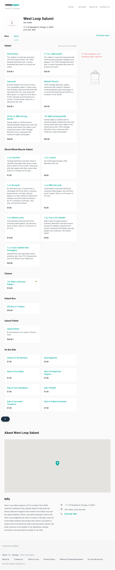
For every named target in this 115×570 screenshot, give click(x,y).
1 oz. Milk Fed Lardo (53, 185)
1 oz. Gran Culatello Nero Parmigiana (18, 248)
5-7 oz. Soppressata (53, 54)
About (16, 36)
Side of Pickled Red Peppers (52, 372)
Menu (6, 36)
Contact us (18, 559)
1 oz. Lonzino (50, 157)
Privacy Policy (49, 559)
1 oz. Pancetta (13, 157)
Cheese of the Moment (17, 358)
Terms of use (33, 559)
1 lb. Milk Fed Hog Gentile (55, 116)
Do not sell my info (95, 559)
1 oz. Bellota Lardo (15, 217)
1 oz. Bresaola (13, 185)
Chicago (15, 554)
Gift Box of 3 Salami (15, 306)
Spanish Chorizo (51, 81)
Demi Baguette (50, 358)
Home (4, 554)
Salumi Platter (13, 329)
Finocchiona (12, 54)
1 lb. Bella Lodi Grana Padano (16, 282)
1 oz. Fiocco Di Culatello (54, 217)
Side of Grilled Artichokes (55, 401)
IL (9, 554)
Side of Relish (50, 388)
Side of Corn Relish (15, 371)
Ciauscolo (11, 81)
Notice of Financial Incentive (71, 559)
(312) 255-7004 (29, 30)
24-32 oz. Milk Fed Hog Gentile (17, 117)
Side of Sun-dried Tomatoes (14, 402)
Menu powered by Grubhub (67, 46)
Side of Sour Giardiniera (17, 388)
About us (6, 559)
